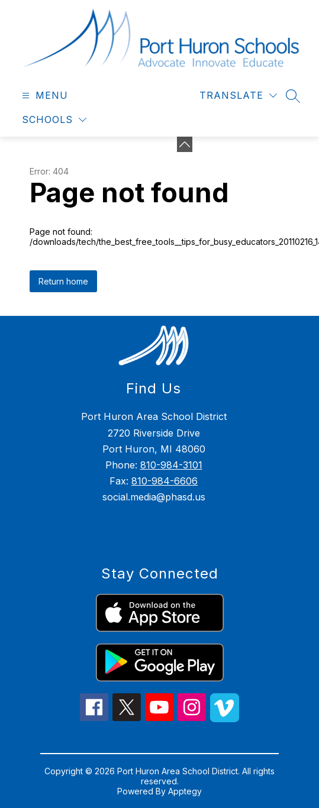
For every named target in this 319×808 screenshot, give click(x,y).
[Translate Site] (238, 95)
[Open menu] (43, 95)
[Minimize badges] (184, 144)
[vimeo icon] (224, 719)
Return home (63, 281)
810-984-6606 (164, 481)
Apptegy (185, 791)
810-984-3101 (171, 465)
